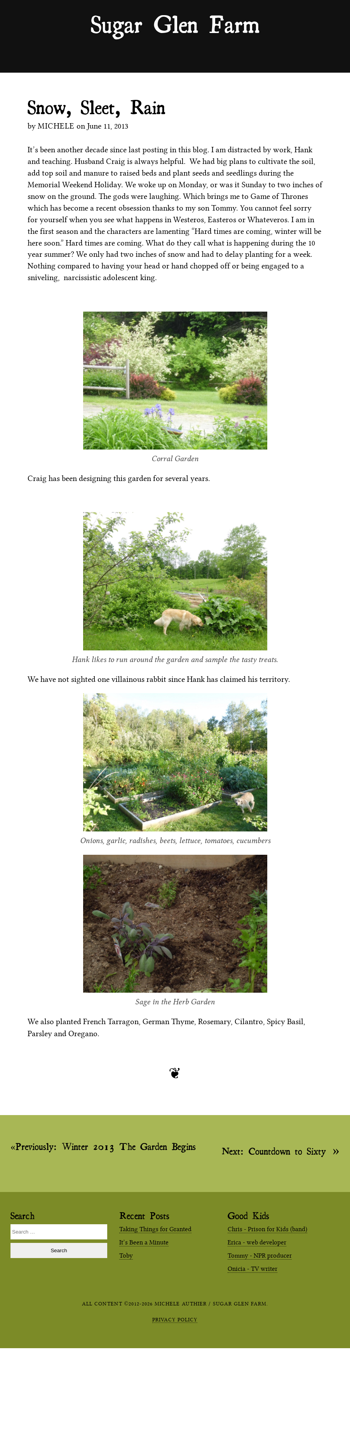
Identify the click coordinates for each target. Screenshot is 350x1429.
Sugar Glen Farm (175, 24)
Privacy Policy (174, 1319)
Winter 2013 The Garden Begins (106, 1147)
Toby (126, 1255)
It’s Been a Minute (144, 1242)
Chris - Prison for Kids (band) (267, 1229)
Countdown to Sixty (274, 1150)
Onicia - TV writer (252, 1268)
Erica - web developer (257, 1242)
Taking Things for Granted (155, 1229)
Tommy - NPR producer (260, 1255)
